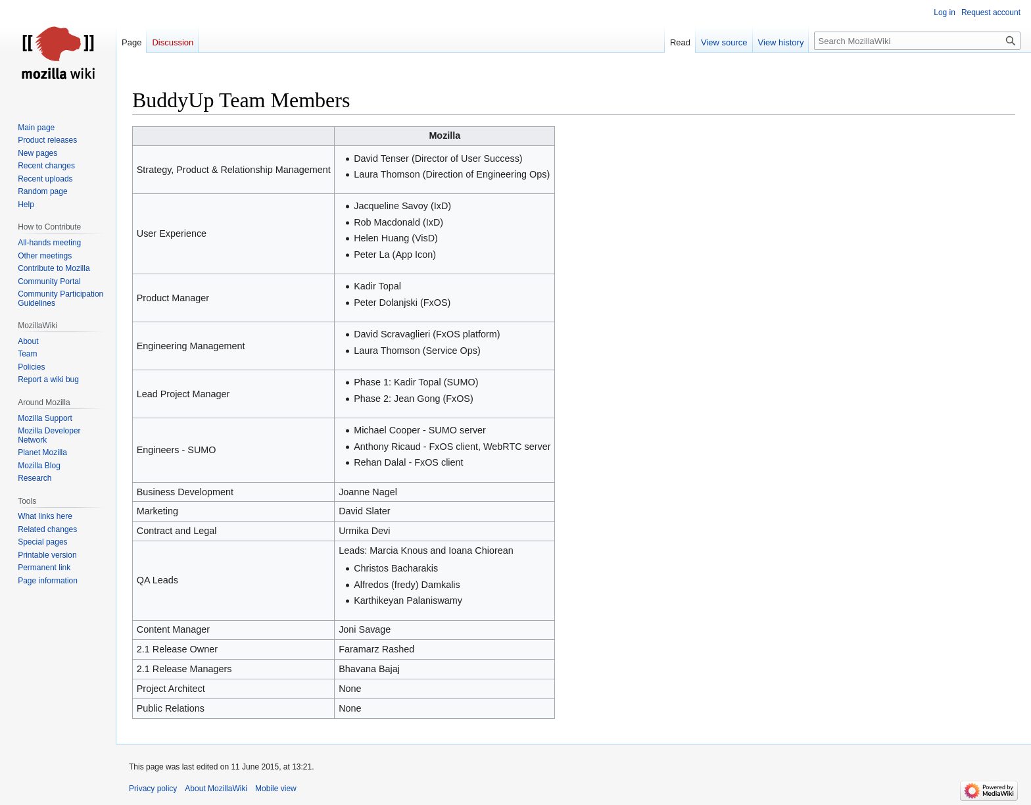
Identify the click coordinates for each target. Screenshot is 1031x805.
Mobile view (276, 788)
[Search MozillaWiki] (917, 41)
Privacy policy (153, 788)
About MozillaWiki (216, 788)
